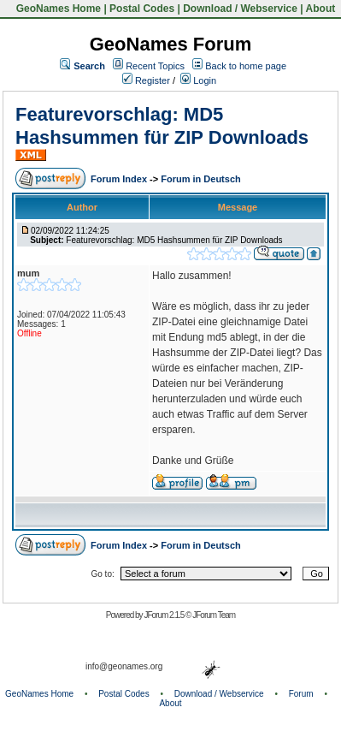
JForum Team (213, 615)
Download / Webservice (240, 9)
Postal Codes (141, 9)
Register (146, 80)
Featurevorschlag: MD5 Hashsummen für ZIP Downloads (162, 125)
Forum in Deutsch (201, 179)
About (321, 9)
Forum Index (120, 179)
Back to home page (245, 66)
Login (198, 80)
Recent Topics (155, 66)
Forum (301, 693)
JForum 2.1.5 (164, 615)
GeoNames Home (57, 9)
